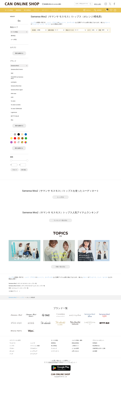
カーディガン (71, 22)
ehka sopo (13, 93)
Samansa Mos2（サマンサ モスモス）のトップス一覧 (23, 283)
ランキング (54, 10)
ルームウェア (33, 353)
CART (106, 9)
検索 (90, 3)
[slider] (11, 160)
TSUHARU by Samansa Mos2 (17, 77)
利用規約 (95, 343)
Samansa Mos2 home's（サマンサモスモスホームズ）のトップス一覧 (27, 285)
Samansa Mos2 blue (16, 86)
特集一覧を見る (60, 266)
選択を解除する (19, 53)
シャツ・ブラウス (52, 22)
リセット (14, 169)
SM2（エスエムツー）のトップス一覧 (18, 288)
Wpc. (12, 120)
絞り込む (24, 169)
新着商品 (18, 10)
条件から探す (97, 4)
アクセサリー (33, 348)
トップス (33, 22)
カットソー (62, 22)
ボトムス (12, 351)
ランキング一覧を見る (60, 220)
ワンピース (35, 24)
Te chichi (13, 101)
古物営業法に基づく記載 (99, 348)
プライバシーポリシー (98, 340)
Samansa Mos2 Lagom (17, 89)
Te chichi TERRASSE (16, 108)
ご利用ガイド (75, 345)
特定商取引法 (96, 345)
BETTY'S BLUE (15, 116)
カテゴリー (45, 10)
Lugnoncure (14, 112)
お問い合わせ (75, 351)
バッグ (11, 353)
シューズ (32, 343)
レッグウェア (33, 351)
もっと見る (60, 197)
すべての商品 (9, 10)
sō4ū (12, 97)
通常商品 (13, 35)
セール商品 (14, 39)
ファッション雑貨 (35, 345)
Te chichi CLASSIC (16, 104)
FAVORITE (111, 10)
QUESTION (115, 10)
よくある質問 (75, 348)
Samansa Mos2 (15, 65)
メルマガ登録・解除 (77, 340)
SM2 (12, 73)
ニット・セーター (45, 24)
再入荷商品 (27, 10)
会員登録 (99, 10)
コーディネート (65, 10)
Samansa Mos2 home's (17, 69)
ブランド (36, 10)
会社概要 (95, 351)
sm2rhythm (14, 82)
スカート (107, 22)
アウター (12, 348)
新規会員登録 (75, 343)
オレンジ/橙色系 (31, 297)
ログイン (88, 10)
